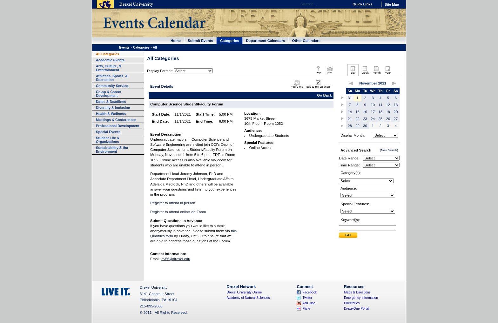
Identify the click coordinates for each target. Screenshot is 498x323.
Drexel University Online (244, 292)
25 (380, 119)
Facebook (309, 292)
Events (124, 47)
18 (380, 112)
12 (388, 105)
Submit (348, 235)
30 (365, 126)
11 (380, 105)
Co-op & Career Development (108, 94)
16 (365, 112)
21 (350, 119)
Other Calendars (306, 41)
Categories (229, 41)
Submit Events (200, 41)
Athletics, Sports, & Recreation (112, 78)
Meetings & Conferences (116, 120)
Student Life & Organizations (107, 140)
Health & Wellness (111, 114)
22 (357, 119)
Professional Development (117, 126)
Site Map (392, 4)
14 (350, 112)
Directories (352, 303)
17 (373, 112)
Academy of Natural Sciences (248, 297)
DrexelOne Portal (356, 308)
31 (350, 98)
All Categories (107, 54)
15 (357, 112)
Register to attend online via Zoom (178, 212)
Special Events (108, 132)
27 (396, 119)
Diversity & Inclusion (113, 108)
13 (396, 105)
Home (176, 41)
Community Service (112, 86)
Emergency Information (361, 297)
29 (357, 126)
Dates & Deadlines (111, 102)
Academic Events (110, 60)
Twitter (307, 297)
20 (396, 112)
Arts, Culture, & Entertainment (108, 68)
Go (342, 4)
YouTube (308, 303)
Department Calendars (265, 41)
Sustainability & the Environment (112, 149)
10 (373, 105)
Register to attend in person (172, 203)
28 (350, 126)
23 (365, 119)
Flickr (306, 308)
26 (388, 119)
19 (388, 112)
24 (373, 119)
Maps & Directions (357, 292)
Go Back (324, 95)
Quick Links (362, 4)
